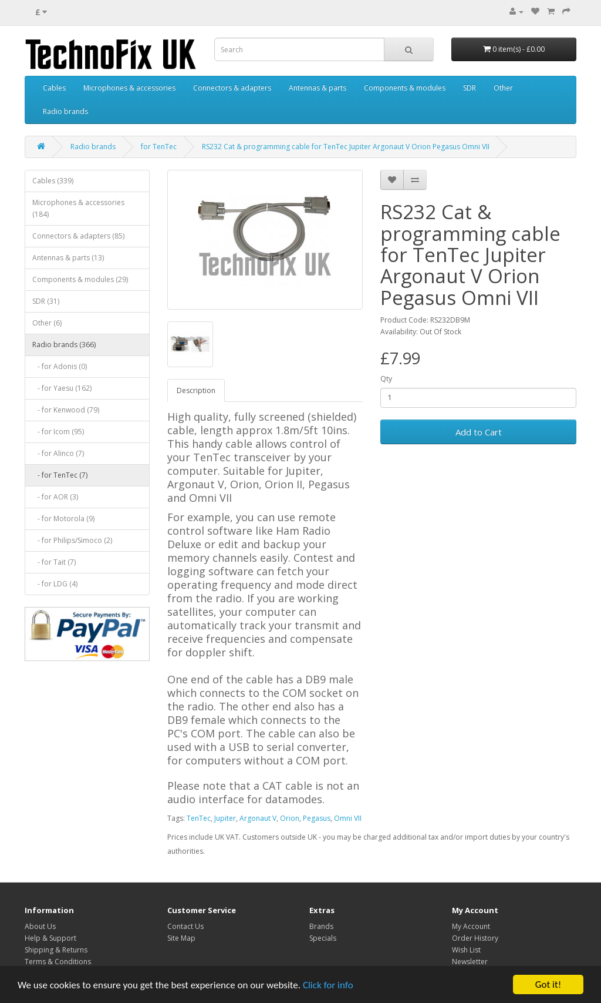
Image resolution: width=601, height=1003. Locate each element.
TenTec (199, 818)
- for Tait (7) (54, 562)
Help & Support (50, 938)
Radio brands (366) (64, 345)
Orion (289, 818)
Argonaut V (257, 818)
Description (196, 390)
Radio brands (65, 111)
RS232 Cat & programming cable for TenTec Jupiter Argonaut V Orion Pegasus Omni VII (345, 147)
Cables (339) (52, 181)
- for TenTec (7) (59, 475)
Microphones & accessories (129, 88)
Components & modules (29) (80, 279)
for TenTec (159, 147)
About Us (40, 926)
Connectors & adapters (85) (78, 236)
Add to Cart (478, 432)
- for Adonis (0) (59, 366)
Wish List (466, 950)
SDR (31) (45, 301)
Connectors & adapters (232, 88)
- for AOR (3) (55, 497)
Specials (322, 938)
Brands (321, 926)
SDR (469, 88)
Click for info (328, 985)
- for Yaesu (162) (62, 388)
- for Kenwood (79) (65, 410)
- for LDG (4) (54, 584)
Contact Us (185, 926)
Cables (54, 88)
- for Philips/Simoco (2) (72, 540)
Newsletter (470, 962)
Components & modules (404, 88)
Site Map (181, 938)
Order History (475, 938)
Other (503, 88)
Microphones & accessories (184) (78, 208)
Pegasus (316, 818)
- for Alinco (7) (58, 453)
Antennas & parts (317, 88)
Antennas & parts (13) (68, 258)
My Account (471, 926)
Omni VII (348, 818)
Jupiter (225, 818)
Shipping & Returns (56, 950)
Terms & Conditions (58, 962)
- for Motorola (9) (63, 519)
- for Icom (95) (58, 432)
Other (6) (47, 323)
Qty (386, 379)
